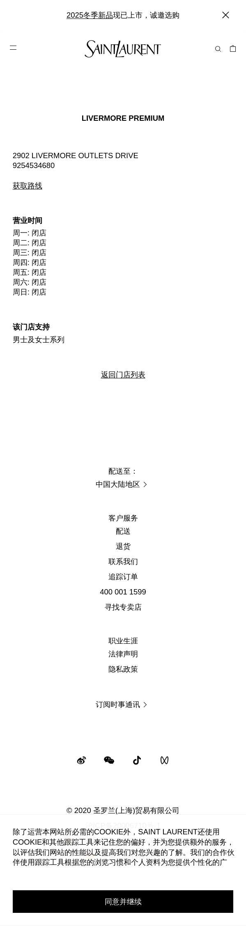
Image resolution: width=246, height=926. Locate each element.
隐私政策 (123, 669)
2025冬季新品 (90, 15)
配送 (123, 531)
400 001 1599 (123, 591)
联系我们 (123, 561)
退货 (123, 546)
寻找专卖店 (123, 607)
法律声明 (123, 654)
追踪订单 (123, 576)
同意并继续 (123, 901)
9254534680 (34, 165)
